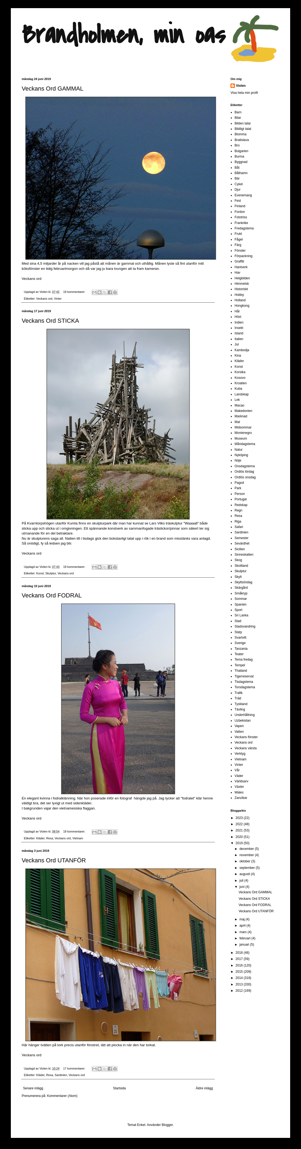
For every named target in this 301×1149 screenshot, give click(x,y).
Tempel (240, 665)
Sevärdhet (242, 543)
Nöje (238, 460)
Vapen (239, 726)
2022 (240, 824)
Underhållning (245, 715)
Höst (238, 317)
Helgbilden (242, 278)
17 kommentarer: (74, 1068)
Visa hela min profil (244, 93)
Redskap (241, 505)
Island (239, 333)
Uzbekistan (243, 720)
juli (241, 880)
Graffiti (239, 261)
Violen (44, 291)
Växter (239, 787)
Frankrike (241, 223)
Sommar (241, 599)
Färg (238, 245)
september (247, 868)
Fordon (240, 212)
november (247, 855)
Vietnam (77, 838)
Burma (239, 156)
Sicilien (240, 549)
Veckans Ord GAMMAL (52, 88)
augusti (245, 874)
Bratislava (242, 140)
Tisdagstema (244, 682)
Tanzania (241, 649)
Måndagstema (245, 444)
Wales (239, 792)
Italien (239, 339)
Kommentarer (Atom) (62, 1096)
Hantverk (241, 267)
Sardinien (61, 1075)
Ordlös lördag (244, 471)
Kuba (238, 389)
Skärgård (241, 588)
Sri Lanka (241, 615)
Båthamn (241, 173)
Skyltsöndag (243, 582)
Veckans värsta (246, 748)
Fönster (240, 250)
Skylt (238, 577)
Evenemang (243, 195)
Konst (40, 573)
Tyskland (241, 704)
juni (242, 887)
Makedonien (243, 411)
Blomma (240, 134)
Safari (239, 527)
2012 (240, 991)
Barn (238, 112)
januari (244, 944)
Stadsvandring (245, 626)
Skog (238, 560)
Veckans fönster (246, 737)
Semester (241, 538)
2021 (240, 830)
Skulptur (50, 573)
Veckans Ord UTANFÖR (54, 860)
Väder (239, 776)
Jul (237, 344)
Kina (238, 355)
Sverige (240, 643)
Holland (240, 300)
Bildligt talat (243, 129)
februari (245, 938)
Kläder (40, 838)
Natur (238, 450)
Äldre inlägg (204, 1088)
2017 (240, 959)
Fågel (239, 239)
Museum (241, 438)
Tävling (240, 709)
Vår (237, 770)
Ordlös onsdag (245, 477)
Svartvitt (240, 637)
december (247, 849)
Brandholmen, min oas (123, 35)
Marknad (241, 416)
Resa (49, 838)
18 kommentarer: (74, 291)
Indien (239, 322)
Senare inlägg (33, 1088)
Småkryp (241, 593)
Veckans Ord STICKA (50, 320)
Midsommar (243, 427)
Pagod (239, 483)
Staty (238, 632)
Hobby (239, 295)
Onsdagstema (245, 466)
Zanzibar (241, 798)
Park (238, 488)
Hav (237, 272)
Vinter (58, 298)
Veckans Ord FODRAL (52, 595)
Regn (238, 510)
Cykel (239, 184)
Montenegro (243, 433)
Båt (237, 167)
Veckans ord (31, 279)
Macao (239, 405)
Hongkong (242, 306)
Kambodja (242, 350)
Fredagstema (244, 228)
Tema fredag (244, 659)
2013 (240, 984)
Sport (238, 610)
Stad (238, 621)
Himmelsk (242, 284)
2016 (240, 965)
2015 (240, 972)
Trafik (239, 693)
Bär (237, 178)
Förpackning (243, 256)
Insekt (239, 328)
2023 (240, 818)
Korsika (240, 372)
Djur (238, 189)
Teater (239, 654)
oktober (245, 861)
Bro (237, 145)
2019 (240, 843)
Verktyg (240, 754)
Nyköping (241, 455)
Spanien (240, 604)
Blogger (167, 1125)
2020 (240, 837)
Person (240, 494)
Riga (238, 521)
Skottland (241, 566)
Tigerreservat (244, 676)
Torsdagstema (245, 687)
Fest (238, 201)
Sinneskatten (244, 554)
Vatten (239, 732)
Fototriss (241, 217)
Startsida (119, 1088)
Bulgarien (241, 151)
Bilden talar (243, 123)
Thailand (241, 671)
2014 (240, 978)
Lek (237, 400)
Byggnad (241, 162)
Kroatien (241, 383)
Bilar (238, 118)
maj (242, 919)
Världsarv (241, 781)
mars (243, 932)
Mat (237, 422)
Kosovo (240, 378)
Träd (238, 698)
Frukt (238, 234)
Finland (240, 206)
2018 (240, 953)
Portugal (241, 499)
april (242, 925)
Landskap (242, 394)
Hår (237, 311)
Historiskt (241, 289)
